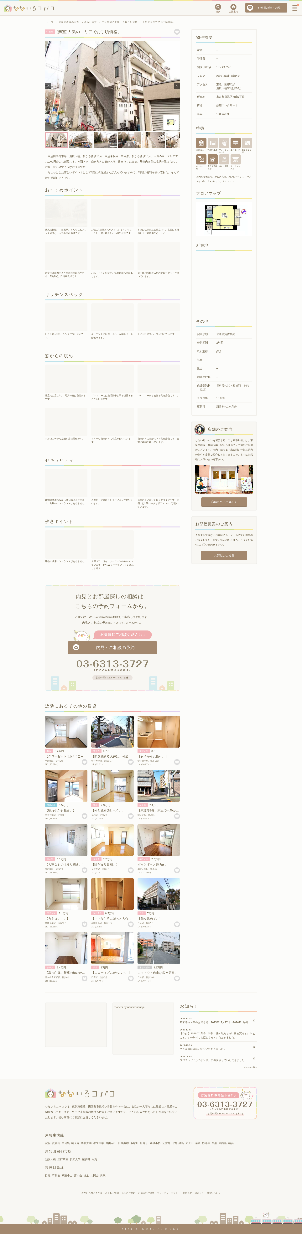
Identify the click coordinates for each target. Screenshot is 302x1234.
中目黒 (66, 1143)
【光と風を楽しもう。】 (108, 810)
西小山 (78, 1175)
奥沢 (103, 1175)
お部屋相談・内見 (269, 7)
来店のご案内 (128, 1193)
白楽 (214, 1143)
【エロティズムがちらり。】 (111, 972)
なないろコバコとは (91, 1193)
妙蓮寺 (206, 1143)
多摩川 (50, 967)
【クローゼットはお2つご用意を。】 (70, 756)
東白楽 (50, 859)
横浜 (49, 751)
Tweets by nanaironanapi (129, 1007)
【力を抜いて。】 (57, 918)
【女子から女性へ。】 (153, 756)
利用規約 (187, 1193)
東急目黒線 (54, 1167)
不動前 (56, 1175)
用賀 (94, 1159)
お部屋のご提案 (224, 555)
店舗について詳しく (224, 502)
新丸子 (144, 1143)
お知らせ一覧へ (250, 1067)
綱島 (181, 1143)
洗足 (86, 1175)
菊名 (95, 805)
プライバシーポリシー (168, 1193)
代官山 (56, 1143)
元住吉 (96, 859)
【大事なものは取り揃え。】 (65, 864)
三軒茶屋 (62, 1159)
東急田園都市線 (58, 1151)
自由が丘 (111, 1143)
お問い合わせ (214, 1193)
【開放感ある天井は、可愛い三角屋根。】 (120, 756)
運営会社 (199, 1193)
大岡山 (95, 1175)
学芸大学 (143, 751)
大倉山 (189, 1143)
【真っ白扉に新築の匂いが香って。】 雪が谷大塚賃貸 (83, 972)
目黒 (47, 1175)
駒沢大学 (75, 1159)
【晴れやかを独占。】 (60, 810)
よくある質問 (112, 1193)
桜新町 (86, 1159)
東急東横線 (144, 967)
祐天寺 (96, 751)
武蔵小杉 (155, 1143)
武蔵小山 (51, 805)
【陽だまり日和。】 (105, 864)
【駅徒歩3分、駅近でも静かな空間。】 (164, 810)
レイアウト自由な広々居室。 (158, 972)
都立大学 (143, 859)
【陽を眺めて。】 (150, 918)
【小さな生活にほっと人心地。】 (114, 918)
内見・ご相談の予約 (115, 647)
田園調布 (123, 1143)
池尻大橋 (50, 1159)
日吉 (141, 913)
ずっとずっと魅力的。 (153, 864)
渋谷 (47, 1143)
